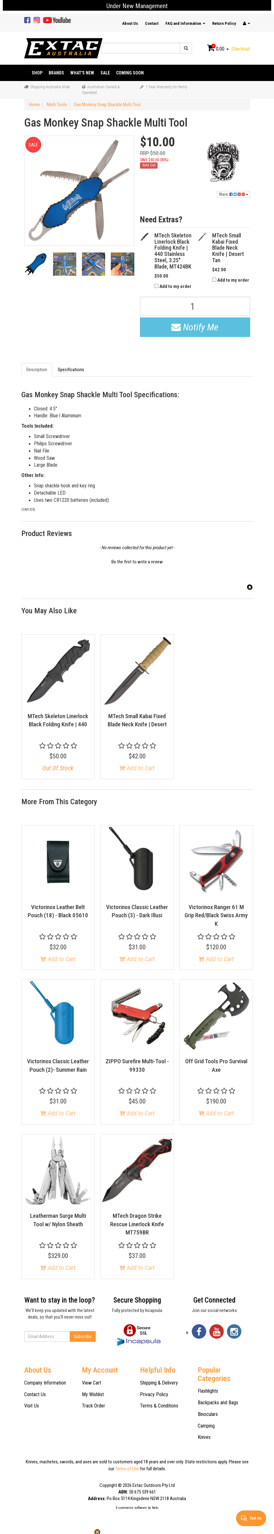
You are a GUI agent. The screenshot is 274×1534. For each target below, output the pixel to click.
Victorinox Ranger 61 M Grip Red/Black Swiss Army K (216, 915)
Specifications (71, 369)
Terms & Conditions (159, 1406)
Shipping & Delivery (159, 1383)
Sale (105, 72)
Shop (37, 72)
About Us (130, 23)
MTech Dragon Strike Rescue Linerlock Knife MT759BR (137, 1224)
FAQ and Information (185, 23)
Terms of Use (127, 1469)
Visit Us (31, 1406)
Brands (56, 72)
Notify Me (194, 327)
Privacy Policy (154, 1394)
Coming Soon (130, 72)
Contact (151, 23)
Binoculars (208, 1414)
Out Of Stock (57, 768)
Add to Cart (137, 768)
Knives (204, 1437)
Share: (233, 194)
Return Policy (224, 23)
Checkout (241, 49)
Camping (206, 1426)
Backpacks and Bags (218, 1403)
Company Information (45, 1383)
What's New (82, 72)
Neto (155, 1508)
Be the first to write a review (137, 562)
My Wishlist (93, 1394)
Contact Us (35, 1394)
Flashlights (208, 1391)
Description (36, 369)
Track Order (93, 1406)
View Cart (91, 1383)
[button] (137, 561)
